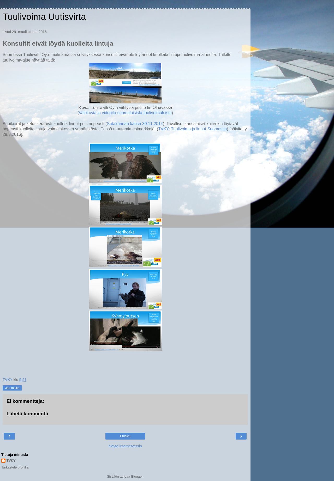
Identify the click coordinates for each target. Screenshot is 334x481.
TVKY (11, 460)
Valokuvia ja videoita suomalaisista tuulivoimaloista (125, 113)
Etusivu (125, 436)
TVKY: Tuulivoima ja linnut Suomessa (192, 129)
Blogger (136, 476)
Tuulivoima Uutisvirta (44, 17)
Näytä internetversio (125, 446)
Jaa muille (12, 388)
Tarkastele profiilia (14, 467)
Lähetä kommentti (27, 413)
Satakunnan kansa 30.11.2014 (135, 123)
